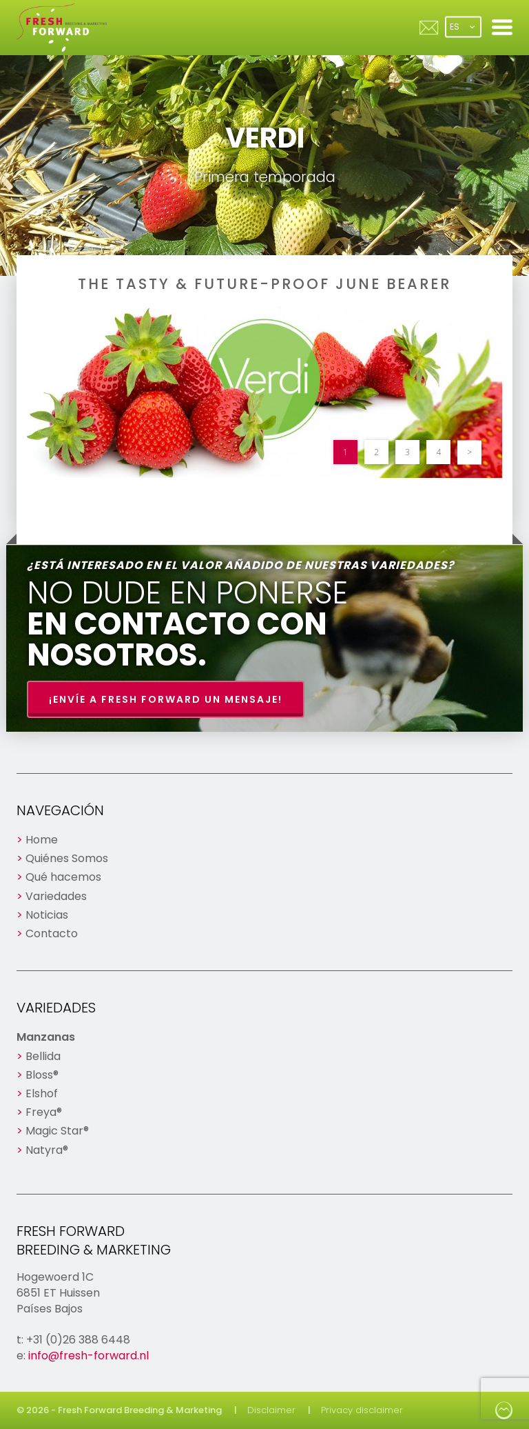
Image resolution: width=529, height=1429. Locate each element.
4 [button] (438, 452)
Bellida (43, 1056)
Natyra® (46, 1150)
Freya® (43, 1112)
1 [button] (345, 452)
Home (41, 840)
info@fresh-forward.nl (88, 1355)
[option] (264, 392)
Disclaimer (271, 1410)
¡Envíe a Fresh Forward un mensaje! (165, 699)
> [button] (469, 452)
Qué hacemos (63, 877)
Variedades (56, 896)
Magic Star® (57, 1131)
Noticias (46, 915)
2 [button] (376, 452)
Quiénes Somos (66, 858)
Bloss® (42, 1075)
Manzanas (46, 1037)
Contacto (51, 933)
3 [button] (407, 452)
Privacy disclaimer (362, 1410)
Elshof (41, 1093)
